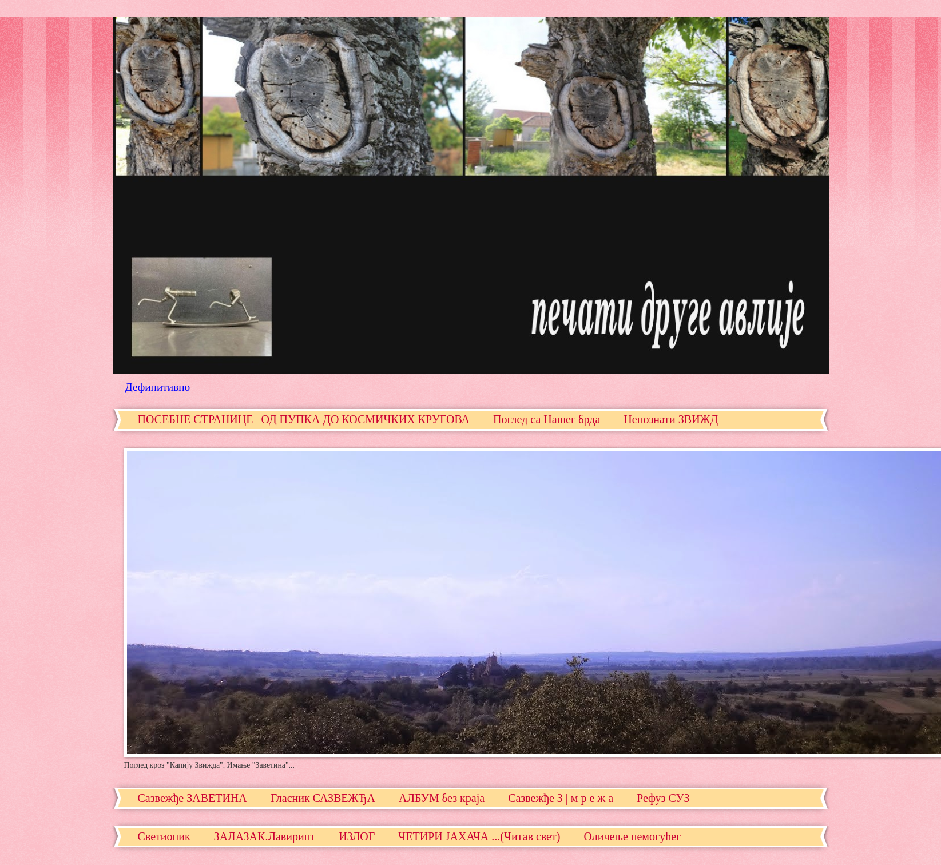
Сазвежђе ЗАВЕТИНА (192, 798)
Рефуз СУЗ (663, 798)
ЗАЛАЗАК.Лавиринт (265, 836)
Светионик (164, 836)
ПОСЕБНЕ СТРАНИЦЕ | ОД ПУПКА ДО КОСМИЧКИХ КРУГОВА (304, 419)
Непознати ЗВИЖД (671, 419)
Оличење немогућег (632, 836)
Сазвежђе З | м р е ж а (560, 798)
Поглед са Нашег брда (546, 419)
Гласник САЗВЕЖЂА (323, 798)
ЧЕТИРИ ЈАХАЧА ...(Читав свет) (479, 836)
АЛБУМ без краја (442, 798)
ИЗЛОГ (357, 836)
